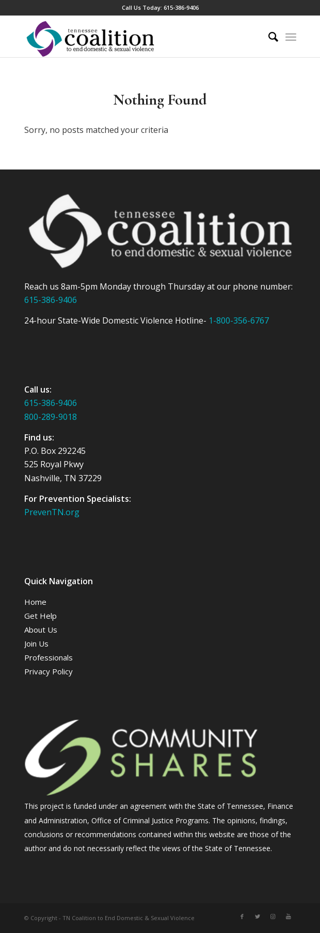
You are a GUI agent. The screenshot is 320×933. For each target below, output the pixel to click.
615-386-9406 (181, 7)
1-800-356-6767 (239, 320)
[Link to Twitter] (257, 916)
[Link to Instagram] (273, 916)
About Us (40, 629)
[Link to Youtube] (288, 916)
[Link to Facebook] (242, 916)
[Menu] (290, 36)
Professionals (48, 657)
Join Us (36, 643)
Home (35, 602)
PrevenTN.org (51, 512)
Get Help (40, 615)
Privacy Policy (48, 671)
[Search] (268, 36)
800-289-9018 (50, 416)
